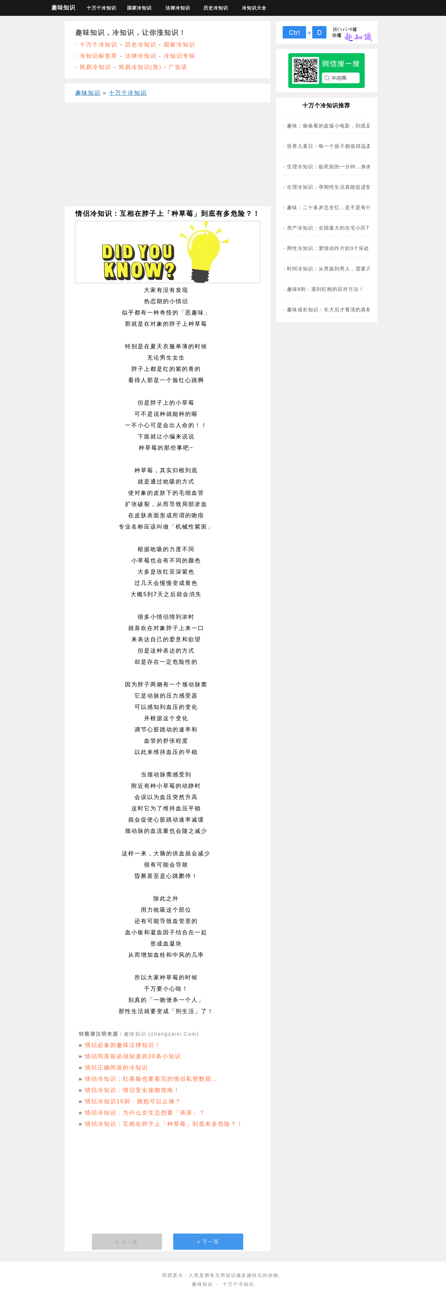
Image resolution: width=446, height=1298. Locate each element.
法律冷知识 (177, 8)
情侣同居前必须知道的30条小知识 (133, 1056)
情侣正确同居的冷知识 (116, 1068)
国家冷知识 (139, 8)
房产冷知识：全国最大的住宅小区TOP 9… (337, 228)
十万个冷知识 (101, 8)
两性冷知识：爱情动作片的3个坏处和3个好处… (343, 248)
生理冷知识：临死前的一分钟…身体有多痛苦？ (342, 166)
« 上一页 (127, 1241)
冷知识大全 (254, 8)
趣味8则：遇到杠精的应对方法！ (325, 289)
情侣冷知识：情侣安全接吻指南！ (132, 1090)
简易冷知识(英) (140, 67)
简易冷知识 (95, 67)
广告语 (178, 67)
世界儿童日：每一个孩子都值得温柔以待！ (337, 146)
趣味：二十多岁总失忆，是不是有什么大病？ (339, 207)
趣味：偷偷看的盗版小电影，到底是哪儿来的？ (342, 126)
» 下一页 (208, 1241)
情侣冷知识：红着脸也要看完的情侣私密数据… (151, 1079)
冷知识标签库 (99, 56)
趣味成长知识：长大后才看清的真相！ (332, 309)
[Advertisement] (168, 157)
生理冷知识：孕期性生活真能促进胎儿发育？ (339, 187)
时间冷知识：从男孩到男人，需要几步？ (334, 269)
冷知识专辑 (179, 56)
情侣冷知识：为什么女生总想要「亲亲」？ (145, 1113)
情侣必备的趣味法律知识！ (123, 1045)
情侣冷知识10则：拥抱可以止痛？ (133, 1101)
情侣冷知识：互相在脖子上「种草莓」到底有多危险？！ (164, 1124)
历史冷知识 (215, 8)
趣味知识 (63, 8)
